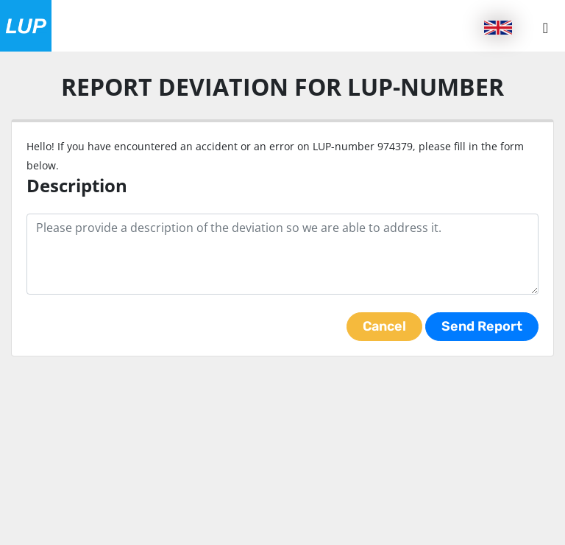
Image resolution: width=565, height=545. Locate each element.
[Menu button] (545, 28)
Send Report (481, 326)
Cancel (384, 326)
